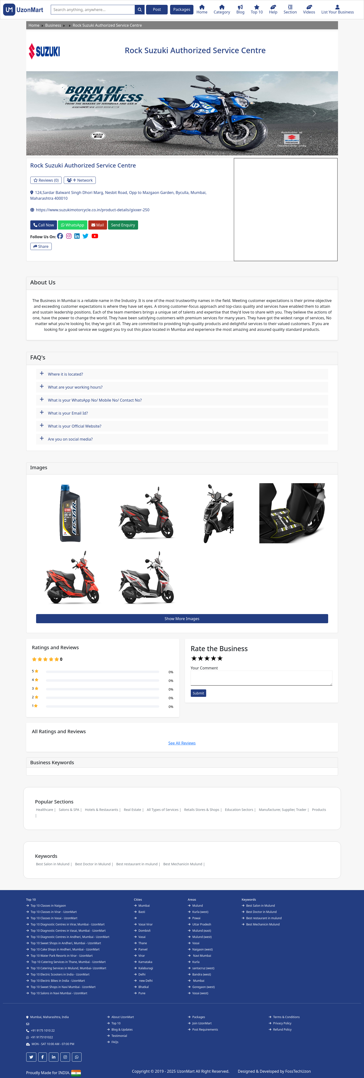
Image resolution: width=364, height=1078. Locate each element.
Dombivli (142, 931)
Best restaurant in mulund (262, 918)
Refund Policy (280, 1029)
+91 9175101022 (42, 1037)
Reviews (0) (46, 180)
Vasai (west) (198, 993)
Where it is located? (61, 373)
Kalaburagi (143, 968)
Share (41, 246)
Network (80, 180)
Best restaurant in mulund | (138, 864)
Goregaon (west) (201, 987)
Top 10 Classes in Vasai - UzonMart (51, 918)
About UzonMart (120, 1017)
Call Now (43, 225)
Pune (140, 993)
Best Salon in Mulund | (54, 864)
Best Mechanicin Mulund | (184, 864)
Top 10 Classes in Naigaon (46, 906)
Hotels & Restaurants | (103, 809)
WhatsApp (72, 225)
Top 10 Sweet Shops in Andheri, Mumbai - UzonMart (63, 943)
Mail (97, 225)
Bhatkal (141, 987)
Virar (139, 956)
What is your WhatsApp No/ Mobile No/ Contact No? (91, 399)
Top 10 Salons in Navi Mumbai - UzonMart (56, 993)
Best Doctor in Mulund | (94, 864)
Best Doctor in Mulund (259, 912)
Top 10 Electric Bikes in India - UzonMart (55, 981)
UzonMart (186, 1071)
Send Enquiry (123, 225)
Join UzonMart (200, 1023)
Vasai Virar (143, 924)
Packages (181, 9)
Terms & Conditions (284, 1017)
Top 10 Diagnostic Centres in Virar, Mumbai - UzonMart (65, 924)
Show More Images (182, 618)
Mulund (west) (200, 937)
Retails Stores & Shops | (203, 809)
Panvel (140, 949)
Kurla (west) (198, 912)
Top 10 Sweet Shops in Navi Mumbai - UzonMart (61, 987)
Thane (140, 943)
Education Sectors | (240, 809)
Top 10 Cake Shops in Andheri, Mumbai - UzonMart (63, 949)
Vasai (140, 937)
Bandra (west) (199, 974)
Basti (139, 912)
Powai (194, 918)
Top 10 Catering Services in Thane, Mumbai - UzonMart (66, 962)
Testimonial (117, 1036)
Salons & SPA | (70, 809)
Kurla (194, 962)
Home (34, 25)
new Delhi (143, 981)
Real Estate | (134, 809)
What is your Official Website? (71, 425)
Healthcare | (46, 809)
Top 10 (114, 1023)
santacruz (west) (201, 968)
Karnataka (143, 962)
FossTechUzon (298, 1071)
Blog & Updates (120, 1029)
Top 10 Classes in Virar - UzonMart (51, 912)
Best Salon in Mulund (258, 906)
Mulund (195, 906)
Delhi (140, 974)
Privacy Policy (280, 1023)
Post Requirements (203, 1029)
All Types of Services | (164, 809)
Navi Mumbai (199, 956)
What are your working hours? (71, 386)
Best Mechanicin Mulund (261, 924)
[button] (49, 113)
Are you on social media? (66, 438)
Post (157, 9)
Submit (198, 693)
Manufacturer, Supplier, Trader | (284, 809)
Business (53, 25)
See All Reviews (182, 743)
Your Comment (204, 668)
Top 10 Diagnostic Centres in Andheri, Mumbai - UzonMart (67, 937)
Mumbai (142, 906)
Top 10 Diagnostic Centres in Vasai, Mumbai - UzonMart (66, 931)
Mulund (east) (199, 931)
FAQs (113, 1042)
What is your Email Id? (64, 412)
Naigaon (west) (200, 949)
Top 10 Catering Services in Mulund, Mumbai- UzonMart (66, 968)
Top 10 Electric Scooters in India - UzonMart (57, 974)
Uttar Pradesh (199, 924)
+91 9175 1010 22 (43, 1030)
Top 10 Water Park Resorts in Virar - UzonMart (59, 956)
